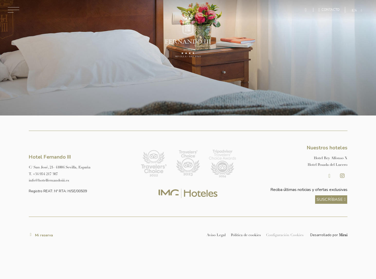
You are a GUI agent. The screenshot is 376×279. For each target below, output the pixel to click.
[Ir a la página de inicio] (188, 35)
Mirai (343, 235)
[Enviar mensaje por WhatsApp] (306, 10)
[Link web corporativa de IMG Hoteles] (188, 193)
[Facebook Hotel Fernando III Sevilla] (329, 176)
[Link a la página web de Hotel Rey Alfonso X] (295, 158)
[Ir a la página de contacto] (329, 10)
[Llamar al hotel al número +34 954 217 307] (80, 174)
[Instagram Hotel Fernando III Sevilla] (342, 176)
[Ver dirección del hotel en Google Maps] (80, 167)
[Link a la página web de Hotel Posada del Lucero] (295, 165)
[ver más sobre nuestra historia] (331, 199)
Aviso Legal (216, 235)
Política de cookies (246, 235)
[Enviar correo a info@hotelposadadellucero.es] (80, 180)
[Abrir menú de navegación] (13, 10)
